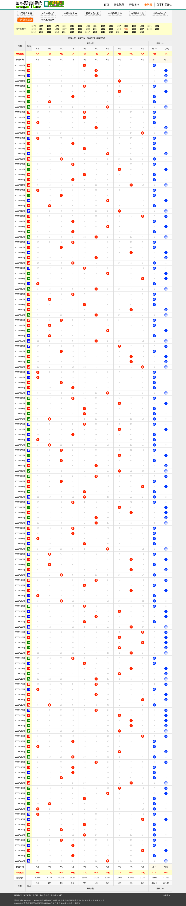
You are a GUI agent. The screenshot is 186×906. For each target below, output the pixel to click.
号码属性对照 (56, 895)
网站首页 (18, 895)
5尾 (96, 59)
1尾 (49, 59)
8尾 (131, 59)
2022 (126, 32)
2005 (126, 29)
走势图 (148, 4)
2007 (142, 29)
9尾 (142, 59)
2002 (103, 29)
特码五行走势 (47, 19)
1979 (57, 26)
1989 (134, 26)
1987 (119, 26)
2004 (119, 29)
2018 (95, 32)
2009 (157, 29)
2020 (111, 32)
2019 (103, 32)
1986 (111, 26)
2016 (80, 32)
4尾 (84, 59)
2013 (57, 32)
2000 (88, 29)
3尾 (72, 59)
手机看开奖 (165, 4)
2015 (72, 32)
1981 (72, 26)
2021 (118, 32)
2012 (49, 32)
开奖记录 (119, 4)
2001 (95, 29)
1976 (34, 26)
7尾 (119, 59)
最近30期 (72, 38)
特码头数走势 (159, 13)
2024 (142, 32)
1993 (34, 29)
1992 (157, 26)
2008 (150, 29)
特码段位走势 (137, 13)
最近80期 (91, 38)
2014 (64, 32)
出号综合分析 (25, 13)
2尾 (61, 59)
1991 (150, 26)
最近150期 (100, 38)
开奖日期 (134, 4)
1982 (80, 26)
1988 (126, 26)
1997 (64, 29)
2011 (41, 32)
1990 (142, 26)
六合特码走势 (47, 13)
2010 (34, 32)
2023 (134, 32)
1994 (41, 29)
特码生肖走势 (70, 13)
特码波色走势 (92, 13)
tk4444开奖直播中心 (42, 900)
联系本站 (166, 895)
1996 (57, 29)
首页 (106, 4)
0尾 (37, 59)
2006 (134, 29)
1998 (72, 29)
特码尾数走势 (25, 19)
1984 (95, 26)
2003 (111, 29)
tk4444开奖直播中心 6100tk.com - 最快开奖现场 (28, 5)
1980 (64, 26)
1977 (41, 26)
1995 (49, 29)
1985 (103, 26)
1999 (80, 29)
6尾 (107, 59)
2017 (88, 32)
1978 (49, 26)
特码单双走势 (115, 13)
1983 (88, 26)
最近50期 (81, 38)
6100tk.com (27, 900)
